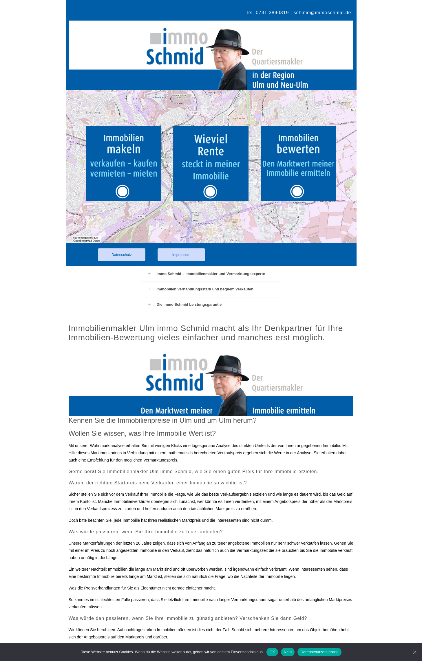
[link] (127, 163)
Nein (288, 652)
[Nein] (415, 652)
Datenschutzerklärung (319, 652)
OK (272, 652)
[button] (211, 273)
